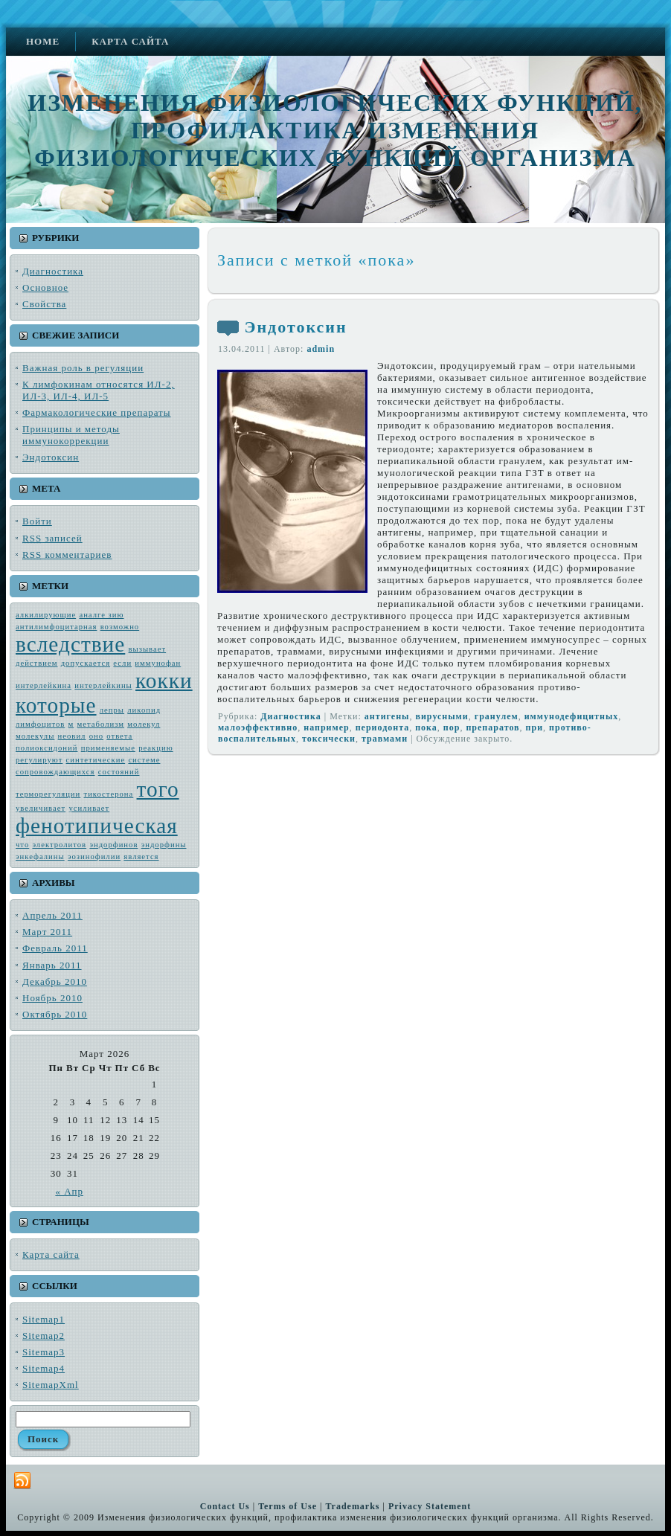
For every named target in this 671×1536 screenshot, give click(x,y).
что (22, 845)
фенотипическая (97, 826)
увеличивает (40, 808)
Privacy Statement (429, 1506)
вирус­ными (441, 716)
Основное (45, 287)
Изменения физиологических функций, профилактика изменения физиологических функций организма (335, 130)
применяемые (108, 748)
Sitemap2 (43, 1335)
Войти (37, 521)
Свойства (44, 303)
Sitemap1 (43, 1319)
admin (320, 349)
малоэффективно (258, 727)
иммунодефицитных (571, 716)
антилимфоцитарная (56, 627)
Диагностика (52, 271)
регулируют (39, 760)
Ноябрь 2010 (52, 997)
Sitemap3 (43, 1351)
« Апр (69, 1191)
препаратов (492, 727)
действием (36, 663)
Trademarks (352, 1506)
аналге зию (101, 615)
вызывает (148, 649)
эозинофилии (94, 856)
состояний (119, 772)
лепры (112, 710)
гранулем (496, 716)
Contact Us (225, 1506)
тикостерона (109, 794)
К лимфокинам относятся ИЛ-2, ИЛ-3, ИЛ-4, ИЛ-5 (98, 390)
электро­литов (59, 845)
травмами (385, 738)
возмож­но (120, 627)
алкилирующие (46, 615)
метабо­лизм (100, 724)
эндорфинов (113, 845)
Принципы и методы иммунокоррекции (71, 434)
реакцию (155, 748)
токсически (329, 738)
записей (52, 538)
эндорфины (164, 845)
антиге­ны (387, 716)
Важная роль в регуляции (83, 367)
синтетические (96, 760)
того (158, 789)
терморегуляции (48, 794)
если (122, 663)
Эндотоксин (50, 457)
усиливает (88, 808)
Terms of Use (287, 1506)
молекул (143, 724)
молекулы (35, 736)
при (535, 727)
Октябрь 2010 (54, 1014)
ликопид (144, 710)
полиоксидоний (46, 748)
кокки (164, 681)
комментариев (67, 554)
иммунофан (158, 663)
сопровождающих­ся (55, 772)
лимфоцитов (40, 724)
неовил (72, 736)
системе (144, 760)
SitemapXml (50, 1384)
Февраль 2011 (55, 948)
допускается (85, 663)
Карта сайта (51, 1254)
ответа (119, 736)
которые (56, 705)
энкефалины (40, 856)
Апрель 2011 (52, 915)
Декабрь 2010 (54, 981)
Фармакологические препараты (96, 412)
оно (96, 736)
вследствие (70, 644)
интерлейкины (103, 685)
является (140, 856)
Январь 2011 (52, 965)
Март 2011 (47, 931)
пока (426, 727)
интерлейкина (43, 685)
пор (451, 727)
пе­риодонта (383, 727)
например (326, 727)
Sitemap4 (43, 1368)
